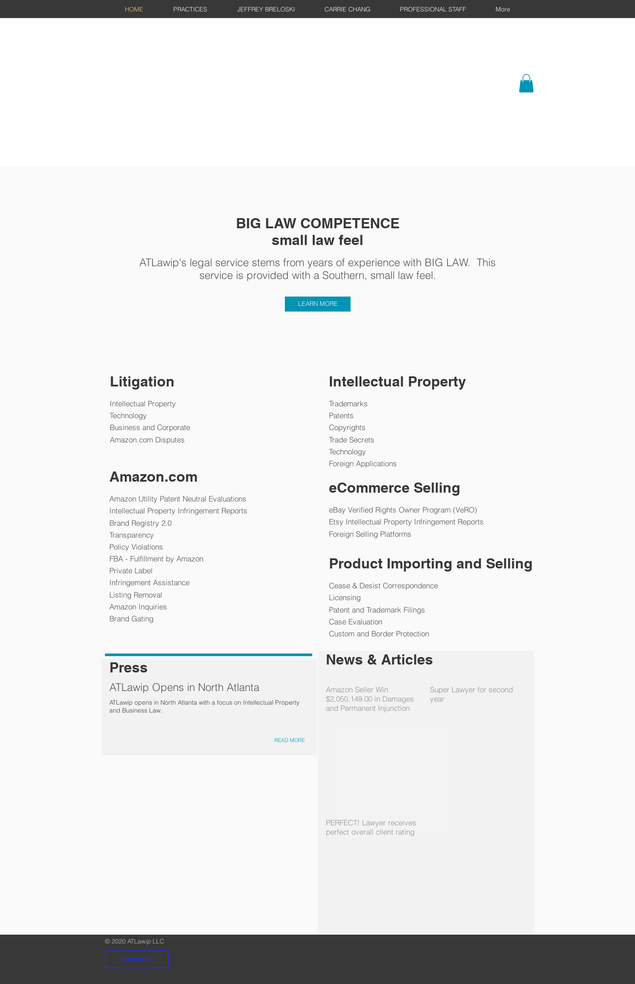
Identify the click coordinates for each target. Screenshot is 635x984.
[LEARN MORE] (318, 304)
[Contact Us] (136, 959)
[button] (526, 83)
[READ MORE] (289, 740)
